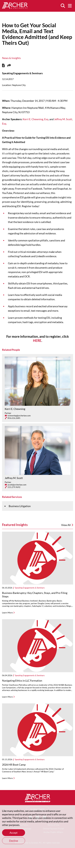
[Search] (63, 6)
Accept (14, 832)
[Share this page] (9, 65)
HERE (37, 341)
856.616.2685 (14, 418)
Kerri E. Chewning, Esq (35, 119)
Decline (13, 840)
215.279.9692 (14, 487)
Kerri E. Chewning (15, 408)
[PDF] (3, 65)
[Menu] (70, 6)
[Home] (15, 7)
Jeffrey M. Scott (14, 478)
